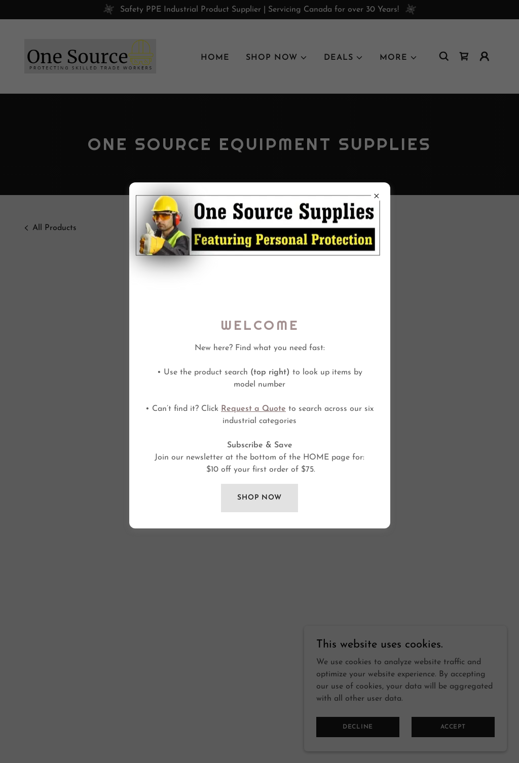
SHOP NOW (259, 498)
